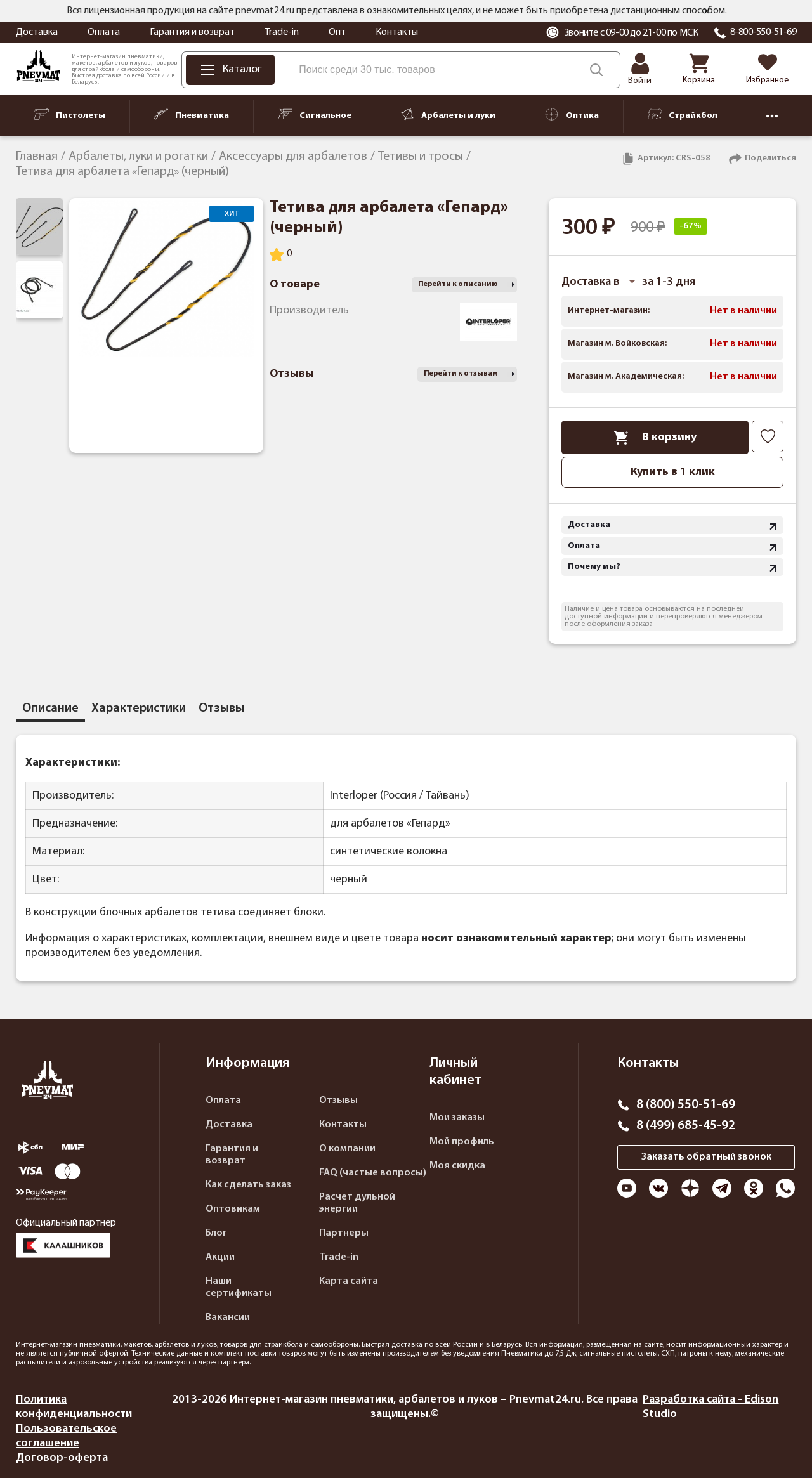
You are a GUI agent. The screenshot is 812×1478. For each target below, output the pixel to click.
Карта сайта (348, 1281)
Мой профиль (461, 1142)
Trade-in (282, 32)
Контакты (397, 32)
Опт (337, 32)
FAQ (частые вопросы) (372, 1173)
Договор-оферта (62, 1458)
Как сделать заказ (248, 1185)
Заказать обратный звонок (706, 1157)
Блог (216, 1233)
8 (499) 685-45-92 (685, 1126)
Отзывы (338, 1100)
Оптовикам (233, 1209)
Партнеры (344, 1233)
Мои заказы (457, 1118)
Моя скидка (457, 1166)
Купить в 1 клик (673, 472)
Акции (220, 1257)
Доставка (37, 32)
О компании (347, 1149)
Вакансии (228, 1317)
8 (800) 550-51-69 (685, 1105)
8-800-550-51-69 (763, 32)
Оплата (104, 32)
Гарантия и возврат (192, 32)
